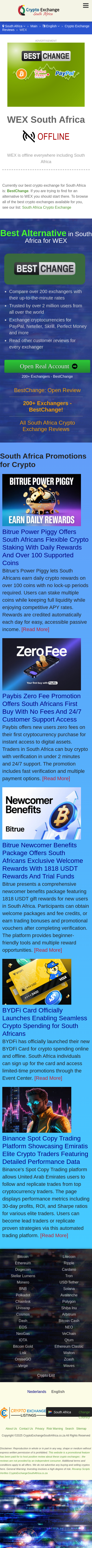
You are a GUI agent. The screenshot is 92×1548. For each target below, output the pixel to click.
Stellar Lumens (23, 1297)
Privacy (39, 1428)
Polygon (69, 1323)
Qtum (68, 1361)
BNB (23, 1310)
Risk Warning (55, 1428)
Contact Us (26, 1428)
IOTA (23, 1361)
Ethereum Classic (69, 1368)
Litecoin (69, 1278)
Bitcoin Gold (23, 1368)
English (51, 26)
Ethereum (23, 1284)
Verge (23, 1387)
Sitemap (81, 1428)
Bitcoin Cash (69, 1342)
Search (69, 1428)
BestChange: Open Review (47, 411)
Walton (69, 1374)
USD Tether (69, 1303)
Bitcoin (23, 1278)
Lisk (23, 1374)
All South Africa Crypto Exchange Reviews (47, 446)
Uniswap (23, 1329)
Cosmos (23, 1335)
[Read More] (35, 629)
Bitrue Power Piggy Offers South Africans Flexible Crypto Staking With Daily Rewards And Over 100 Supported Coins (45, 547)
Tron (69, 1297)
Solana (69, 1310)
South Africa (13, 26)
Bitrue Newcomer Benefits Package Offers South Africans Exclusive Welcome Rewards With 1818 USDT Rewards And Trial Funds (42, 861)
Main (33, 26)
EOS (23, 1348)
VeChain (69, 1355)
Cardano (69, 1291)
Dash (23, 1342)
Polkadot (23, 1316)
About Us (11, 1428)
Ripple (69, 1284)
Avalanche (69, 1316)
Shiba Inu (69, 1329)
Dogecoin (23, 1291)
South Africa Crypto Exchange (46, 207)
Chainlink (23, 1323)
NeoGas (23, 1355)
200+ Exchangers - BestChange (68, 372)
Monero (23, 1303)
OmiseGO (23, 1380)
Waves (69, 1387)
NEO (69, 1348)
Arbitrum (69, 1335)
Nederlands (36, 1392)
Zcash (69, 1380)
